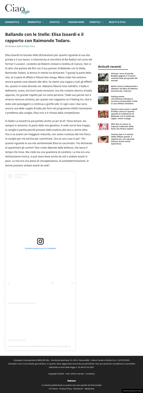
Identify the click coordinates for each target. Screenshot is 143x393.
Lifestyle (57, 22)
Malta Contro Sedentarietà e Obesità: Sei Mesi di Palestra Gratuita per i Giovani (124, 88)
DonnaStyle (15, 22)
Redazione (89, 388)
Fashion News (76, 22)
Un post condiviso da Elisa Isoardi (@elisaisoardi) (27, 346)
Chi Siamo (53, 388)
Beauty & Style (117, 22)
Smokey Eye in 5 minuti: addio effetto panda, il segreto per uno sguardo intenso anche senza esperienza (123, 139)
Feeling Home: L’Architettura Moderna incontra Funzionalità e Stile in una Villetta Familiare (124, 100)
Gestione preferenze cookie (132, 391)
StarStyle (97, 22)
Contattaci (90, 373)
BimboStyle (37, 22)
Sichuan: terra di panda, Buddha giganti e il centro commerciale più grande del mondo (124, 77)
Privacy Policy (65, 388)
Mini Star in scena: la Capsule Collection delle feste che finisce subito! (122, 126)
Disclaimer (78, 388)
